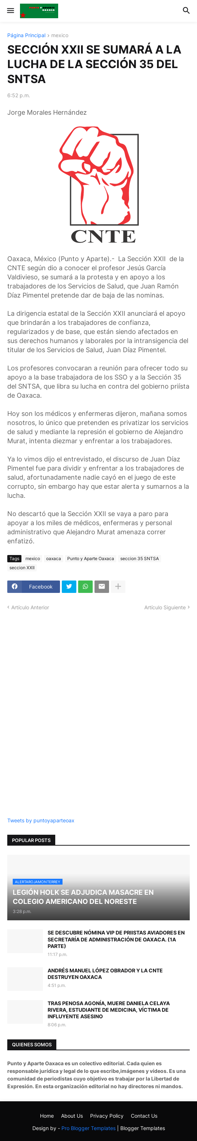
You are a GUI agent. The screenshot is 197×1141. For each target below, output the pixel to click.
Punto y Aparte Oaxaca (90, 558)
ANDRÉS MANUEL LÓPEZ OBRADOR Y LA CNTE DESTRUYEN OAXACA (105, 973)
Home (47, 1116)
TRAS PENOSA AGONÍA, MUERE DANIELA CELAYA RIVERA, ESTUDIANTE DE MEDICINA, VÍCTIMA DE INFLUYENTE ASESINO (109, 1009)
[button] (10, 11)
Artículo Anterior (30, 607)
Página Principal (26, 35)
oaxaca (53, 558)
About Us (72, 1116)
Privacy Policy (107, 1116)
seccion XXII (22, 567)
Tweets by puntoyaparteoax (41, 820)
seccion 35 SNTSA (139, 558)
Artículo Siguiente (165, 607)
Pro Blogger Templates (88, 1128)
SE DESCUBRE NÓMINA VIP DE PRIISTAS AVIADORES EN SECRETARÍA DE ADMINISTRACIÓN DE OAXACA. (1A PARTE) (116, 939)
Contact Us (144, 1116)
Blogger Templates (142, 1128)
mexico (59, 35)
